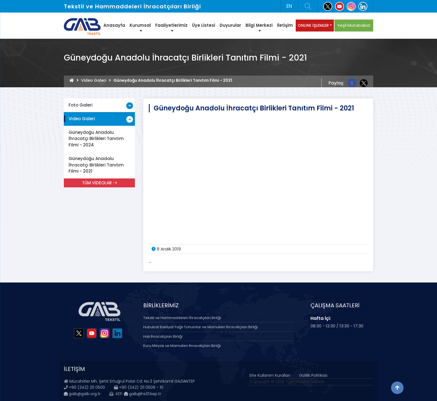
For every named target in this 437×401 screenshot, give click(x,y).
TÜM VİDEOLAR (99, 183)
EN (289, 6)
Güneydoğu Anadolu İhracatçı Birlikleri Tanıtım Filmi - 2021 (96, 165)
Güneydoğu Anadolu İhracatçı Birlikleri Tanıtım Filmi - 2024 (96, 138)
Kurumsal (140, 27)
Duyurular (230, 25)
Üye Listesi (203, 25)
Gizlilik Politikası (313, 375)
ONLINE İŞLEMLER (313, 25)
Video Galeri (93, 80)
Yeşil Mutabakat (353, 25)
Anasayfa (114, 25)
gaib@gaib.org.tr (82, 394)
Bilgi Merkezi (259, 27)
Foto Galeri (81, 105)
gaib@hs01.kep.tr (142, 394)
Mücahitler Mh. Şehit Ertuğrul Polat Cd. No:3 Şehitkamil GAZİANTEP (132, 381)
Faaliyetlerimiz (171, 27)
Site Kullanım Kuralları (269, 375)
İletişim (285, 25)
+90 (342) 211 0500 (87, 387)
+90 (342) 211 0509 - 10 (138, 387)
